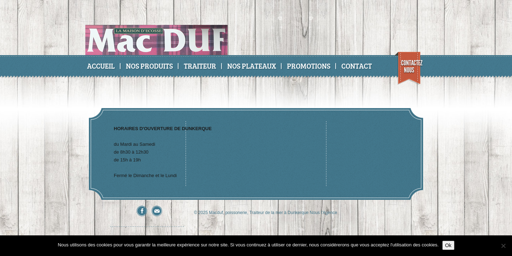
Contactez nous (411, 66)
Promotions (308, 66)
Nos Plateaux (251, 66)
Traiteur (200, 66)
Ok (448, 245)
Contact (356, 66)
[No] (503, 245)
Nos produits (149, 66)
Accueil (101, 66)
